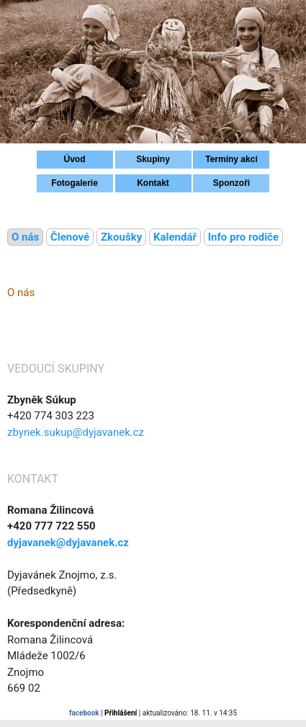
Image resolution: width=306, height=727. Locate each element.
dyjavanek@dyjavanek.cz (68, 542)
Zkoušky (121, 237)
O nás (25, 237)
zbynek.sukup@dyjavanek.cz (75, 432)
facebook (84, 713)
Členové (69, 237)
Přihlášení (120, 713)
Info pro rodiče (243, 237)
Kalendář (175, 237)
